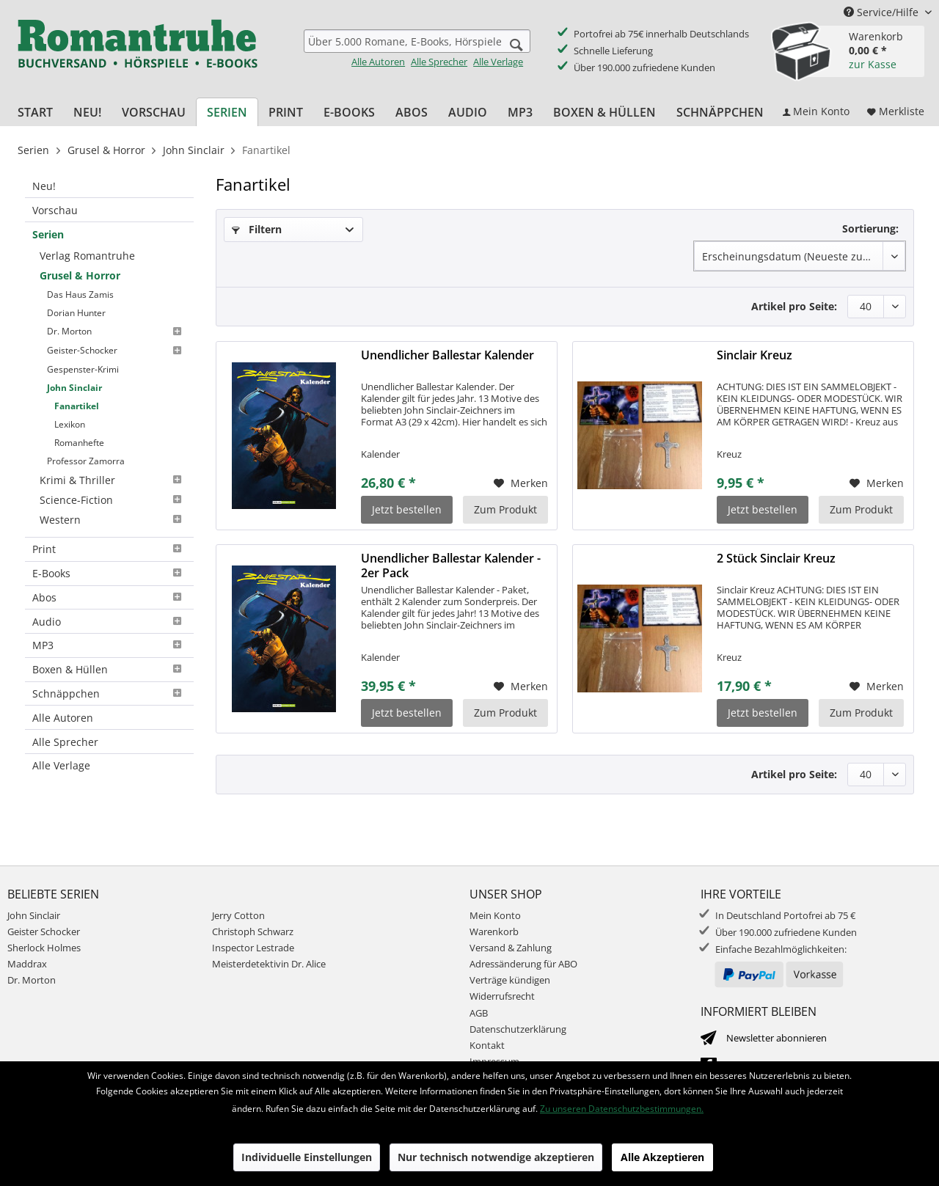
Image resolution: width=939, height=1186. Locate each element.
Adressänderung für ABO (523, 963)
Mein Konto (495, 915)
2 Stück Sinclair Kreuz (776, 558)
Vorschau (55, 210)
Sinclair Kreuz (754, 355)
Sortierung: (870, 228)
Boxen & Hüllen (109, 669)
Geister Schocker (43, 931)
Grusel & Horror (80, 275)
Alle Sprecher (439, 61)
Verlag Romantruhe (87, 256)
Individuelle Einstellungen (306, 1157)
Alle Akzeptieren (662, 1157)
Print (109, 549)
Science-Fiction (113, 500)
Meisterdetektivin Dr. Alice (269, 963)
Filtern (257, 229)
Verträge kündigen (510, 979)
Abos (109, 597)
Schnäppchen (109, 693)
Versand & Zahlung (511, 947)
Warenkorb (494, 931)
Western (113, 520)
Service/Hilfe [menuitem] (882, 12)
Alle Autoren (378, 61)
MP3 (109, 645)
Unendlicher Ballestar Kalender (447, 355)
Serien (48, 234)
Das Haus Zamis (80, 294)
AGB (479, 1013)
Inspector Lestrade (253, 947)
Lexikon (69, 424)
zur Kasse (872, 64)
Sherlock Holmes (44, 947)
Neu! (44, 186)
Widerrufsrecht (502, 996)
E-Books (109, 573)
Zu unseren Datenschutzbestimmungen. (622, 1108)
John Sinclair (74, 387)
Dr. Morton (116, 331)
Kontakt (487, 1045)
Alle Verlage (498, 61)
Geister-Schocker (116, 350)
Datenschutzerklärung (518, 1029)
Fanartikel (76, 406)
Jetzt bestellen (407, 509)
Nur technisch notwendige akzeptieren (496, 1157)
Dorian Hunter (76, 313)
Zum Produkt (505, 509)
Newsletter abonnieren (776, 1037)
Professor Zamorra (86, 461)
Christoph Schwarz (252, 931)
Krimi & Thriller (113, 480)
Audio (109, 622)
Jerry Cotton (238, 915)
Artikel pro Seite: (794, 306)
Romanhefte (79, 442)
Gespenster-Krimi (83, 369)
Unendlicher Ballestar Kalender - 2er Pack (451, 565)
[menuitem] (417, 48)
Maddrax (27, 963)
